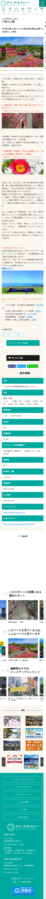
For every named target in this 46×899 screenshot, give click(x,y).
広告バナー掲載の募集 (23, 882)
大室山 (38, 311)
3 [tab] (9, 70)
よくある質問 (23, 802)
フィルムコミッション (23, 794)
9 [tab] (41, 70)
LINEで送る (32, 366)
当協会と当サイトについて (23, 878)
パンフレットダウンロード (23, 779)
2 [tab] (4, 70)
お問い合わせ (23, 817)
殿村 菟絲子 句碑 (15, 622)
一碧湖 (33, 320)
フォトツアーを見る (18, 343)
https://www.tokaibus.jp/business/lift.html (18, 524)
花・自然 (8, 334)
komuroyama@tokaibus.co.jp (14, 512)
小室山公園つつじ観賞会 (18, 660)
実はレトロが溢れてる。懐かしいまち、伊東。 (23, 699)
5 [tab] (20, 70)
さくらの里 (31, 314)
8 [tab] (36, 70)
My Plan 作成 (15, 358)
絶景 (20, 334)
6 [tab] (25, 70)
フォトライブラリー (23, 787)
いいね (12, 366)
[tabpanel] (23, 52)
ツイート (21, 366)
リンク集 (23, 810)
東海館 (29, 317)
